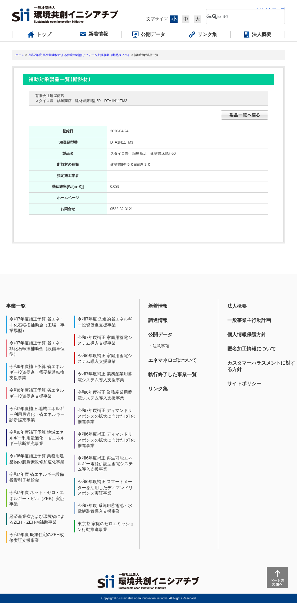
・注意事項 (158, 345)
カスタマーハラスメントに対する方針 (261, 366)
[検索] (240, 16)
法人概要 (237, 306)
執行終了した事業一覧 (172, 374)
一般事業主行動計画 (249, 320)
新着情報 (158, 306)
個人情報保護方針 (246, 334)
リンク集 (158, 388)
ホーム (20, 55)
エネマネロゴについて (172, 360)
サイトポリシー (244, 383)
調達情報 (158, 320)
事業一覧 (15, 306)
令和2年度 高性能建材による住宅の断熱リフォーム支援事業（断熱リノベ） (79, 55)
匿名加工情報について (251, 348)
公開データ (160, 334)
